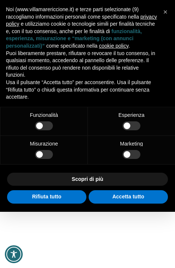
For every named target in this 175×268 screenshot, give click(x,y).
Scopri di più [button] (88, 179)
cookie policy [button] (113, 46)
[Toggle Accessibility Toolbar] (14, 254)
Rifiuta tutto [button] (46, 197)
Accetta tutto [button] (128, 197)
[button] (165, 12)
